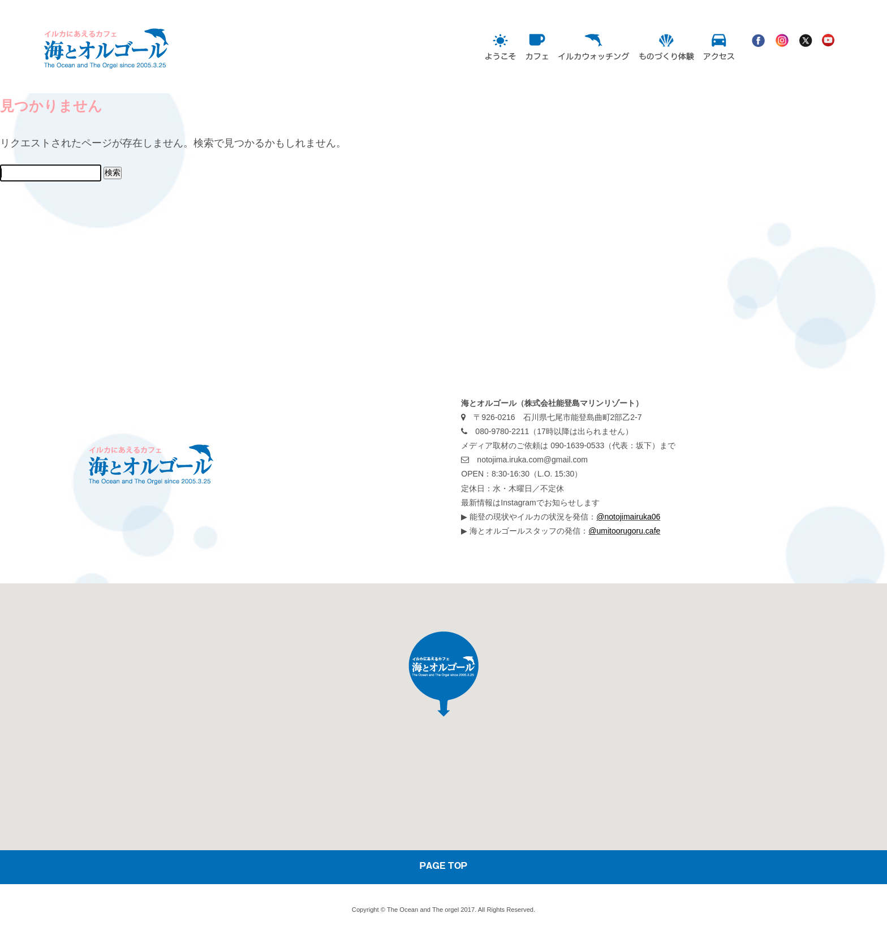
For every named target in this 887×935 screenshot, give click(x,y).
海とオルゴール (134, 69)
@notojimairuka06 (628, 516)
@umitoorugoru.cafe (624, 530)
